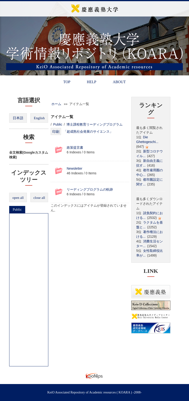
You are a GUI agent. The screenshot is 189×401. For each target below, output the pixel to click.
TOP (66, 82)
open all (18, 198)
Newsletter (74, 168)
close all (39, 198)
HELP (91, 82)
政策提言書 (75, 147)
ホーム (56, 104)
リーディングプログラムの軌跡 (90, 189)
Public (17, 209)
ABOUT (119, 82)
